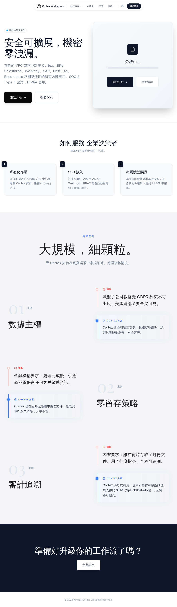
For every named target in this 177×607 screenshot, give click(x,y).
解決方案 (76, 6)
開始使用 (133, 6)
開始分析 (18, 97)
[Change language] (122, 6)
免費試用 (88, 565)
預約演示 (147, 82)
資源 (111, 6)
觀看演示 (46, 97)
